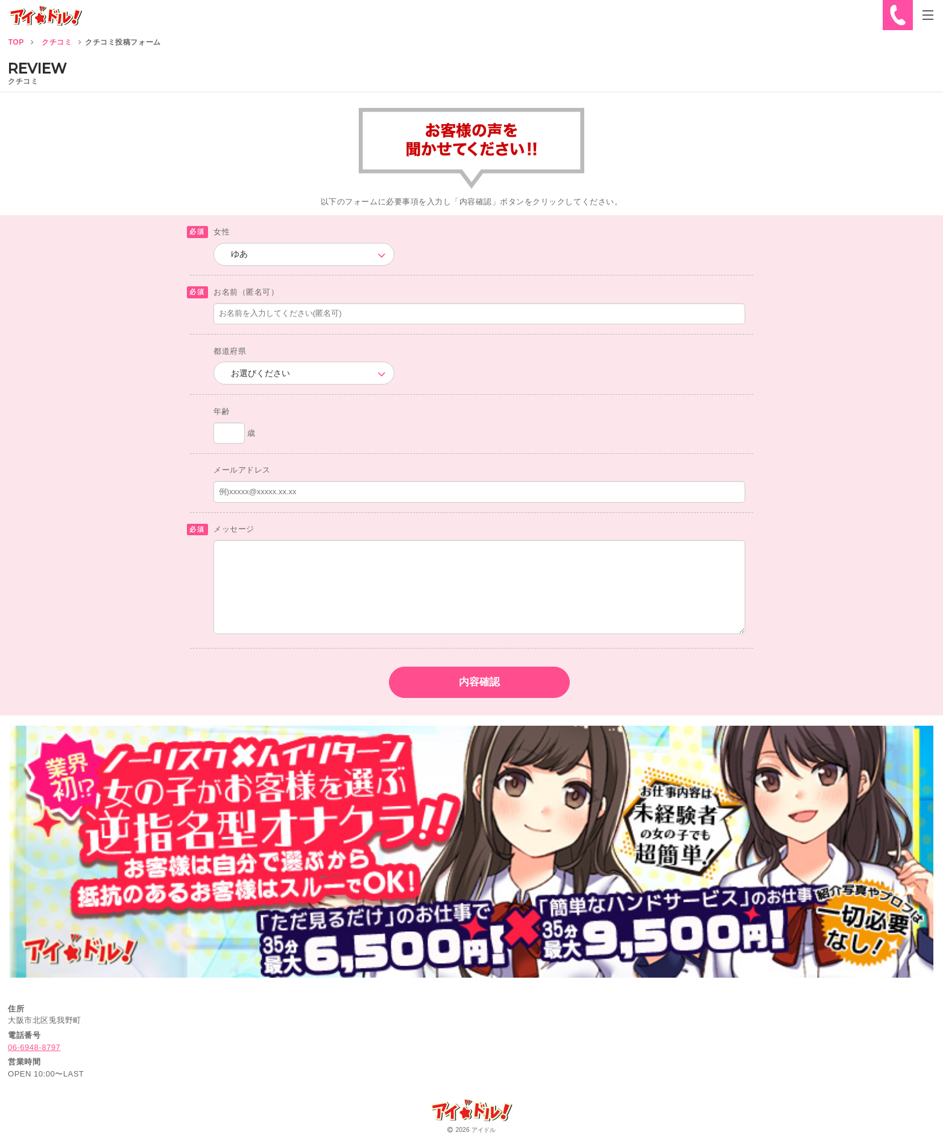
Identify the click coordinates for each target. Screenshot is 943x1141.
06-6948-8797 (34, 1047)
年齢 (221, 411)
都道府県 (229, 351)
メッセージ (233, 528)
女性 (221, 231)
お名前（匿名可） (246, 292)
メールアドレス (242, 469)
